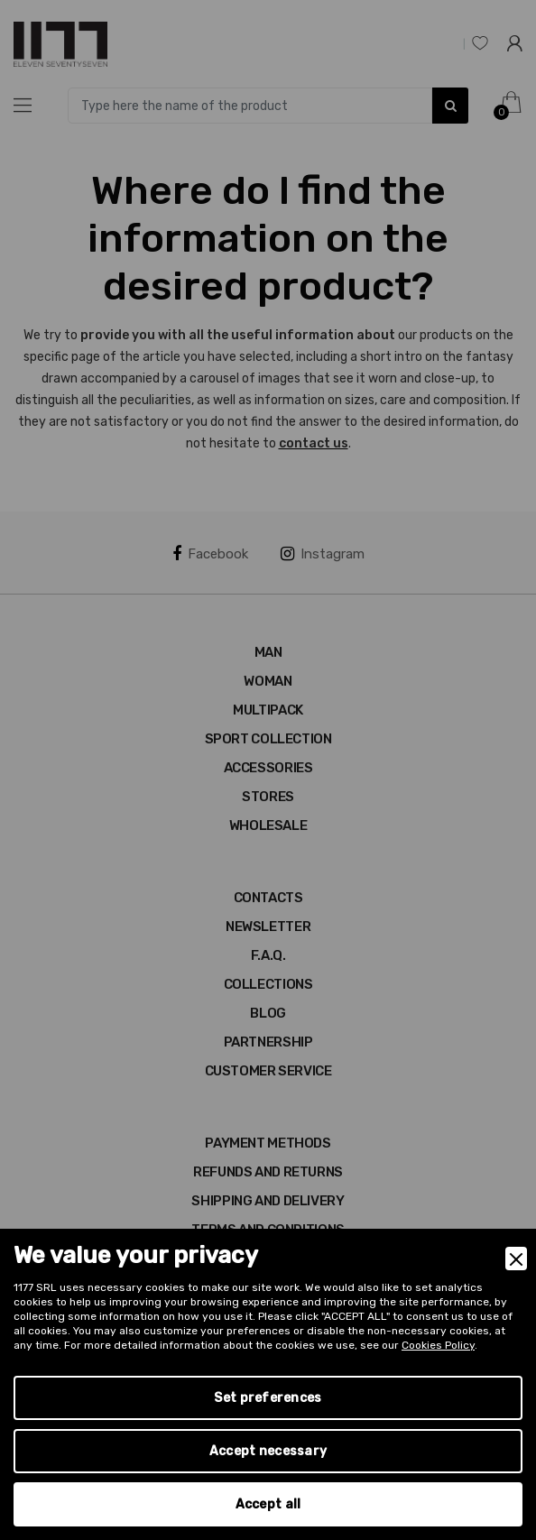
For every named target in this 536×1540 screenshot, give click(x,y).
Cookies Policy (438, 1345)
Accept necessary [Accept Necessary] (268, 1451)
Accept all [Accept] (268, 1504)
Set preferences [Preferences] (267, 1398)
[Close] (516, 1258)
